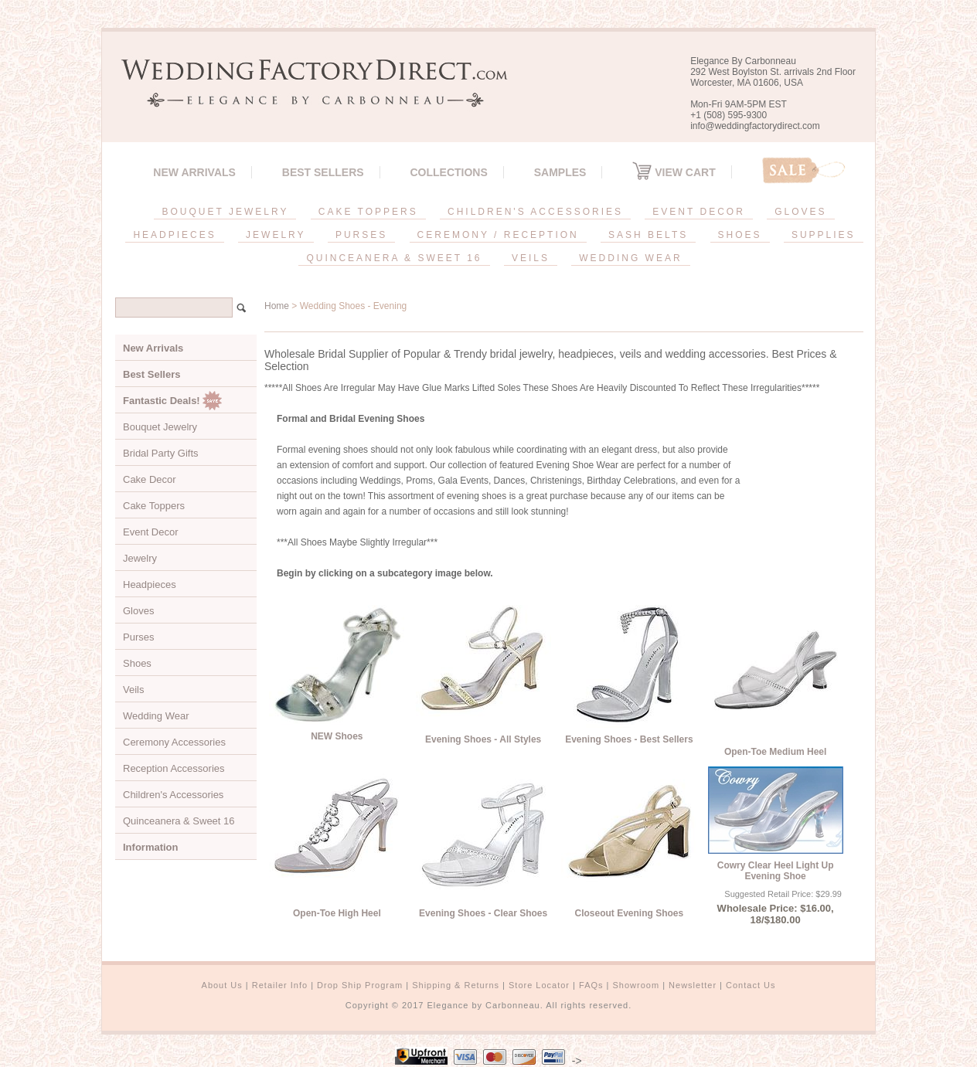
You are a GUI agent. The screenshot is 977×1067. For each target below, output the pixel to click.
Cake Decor (149, 479)
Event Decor (151, 532)
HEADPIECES (174, 234)
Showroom (636, 985)
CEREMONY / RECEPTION (498, 234)
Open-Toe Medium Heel (775, 751)
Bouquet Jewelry (160, 427)
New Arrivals (194, 172)
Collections (448, 172)
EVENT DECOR (698, 211)
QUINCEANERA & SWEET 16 (394, 258)
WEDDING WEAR (630, 258)
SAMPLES (560, 172)
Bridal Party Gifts (161, 453)
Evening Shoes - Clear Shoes (483, 913)
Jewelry (140, 558)
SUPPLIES (823, 234)
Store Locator (539, 985)
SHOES (740, 234)
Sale (804, 170)
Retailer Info (280, 985)
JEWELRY (275, 234)
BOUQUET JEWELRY (225, 211)
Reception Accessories (174, 768)
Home (276, 306)
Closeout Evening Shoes (629, 913)
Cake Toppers (154, 505)
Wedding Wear (156, 716)
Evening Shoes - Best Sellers (629, 739)
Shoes (137, 663)
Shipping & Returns (455, 985)
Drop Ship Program (360, 985)
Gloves (138, 611)
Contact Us (750, 985)
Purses (138, 637)
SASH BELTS (648, 234)
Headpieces (149, 584)
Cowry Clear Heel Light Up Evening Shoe (775, 871)
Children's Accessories (173, 794)
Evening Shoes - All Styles (483, 739)
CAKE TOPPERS (368, 211)
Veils (133, 689)
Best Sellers (323, 172)
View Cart (673, 172)
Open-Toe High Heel (337, 913)
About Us (222, 985)
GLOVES (800, 211)
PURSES (361, 234)
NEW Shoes (337, 736)
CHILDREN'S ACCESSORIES (535, 211)
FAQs (591, 985)
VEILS (531, 258)
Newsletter (693, 985)
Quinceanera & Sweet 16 (179, 821)
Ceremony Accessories (174, 742)
